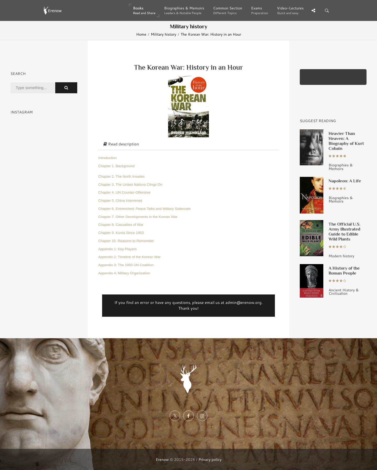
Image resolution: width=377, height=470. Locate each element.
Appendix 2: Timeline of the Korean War (129, 257)
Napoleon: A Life (345, 180)
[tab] (188, 144)
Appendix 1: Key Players (117, 249)
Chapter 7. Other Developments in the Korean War (138, 217)
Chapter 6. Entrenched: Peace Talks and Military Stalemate (144, 209)
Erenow (162, 459)
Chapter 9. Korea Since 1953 (121, 233)
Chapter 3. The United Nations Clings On (130, 185)
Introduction (107, 158)
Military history (163, 34)
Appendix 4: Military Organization (124, 273)
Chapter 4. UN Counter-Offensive (124, 192)
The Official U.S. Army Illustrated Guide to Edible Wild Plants (345, 231)
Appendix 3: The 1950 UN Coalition (125, 265)
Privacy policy (209, 459)
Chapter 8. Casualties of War (120, 225)
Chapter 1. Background (116, 166)
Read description (121, 144)
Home (141, 34)
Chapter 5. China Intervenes (120, 201)
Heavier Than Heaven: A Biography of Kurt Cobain (346, 141)
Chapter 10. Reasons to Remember (126, 241)
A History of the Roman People (344, 270)
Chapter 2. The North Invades (121, 176)
